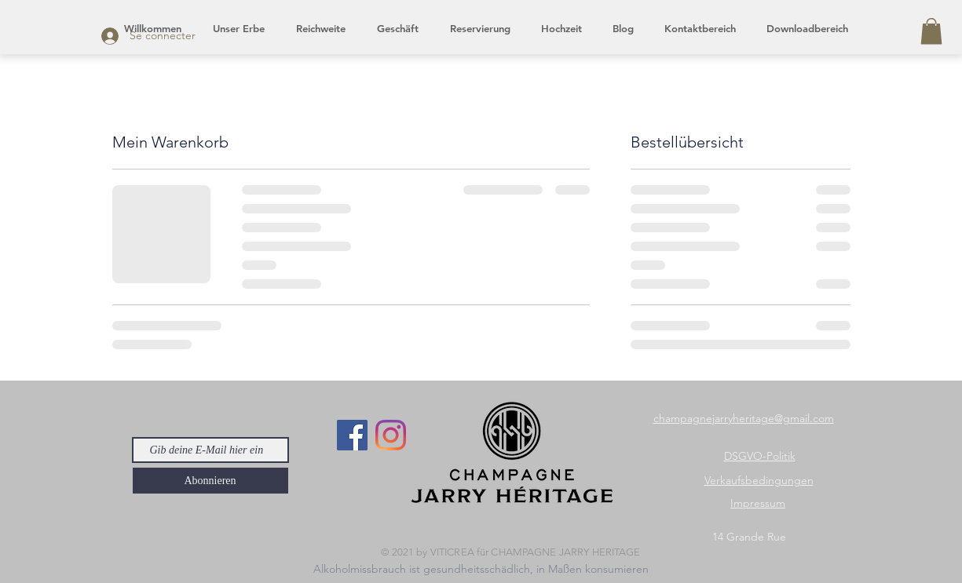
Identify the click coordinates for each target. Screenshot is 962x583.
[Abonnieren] (210, 481)
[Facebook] (352, 435)
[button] (931, 31)
